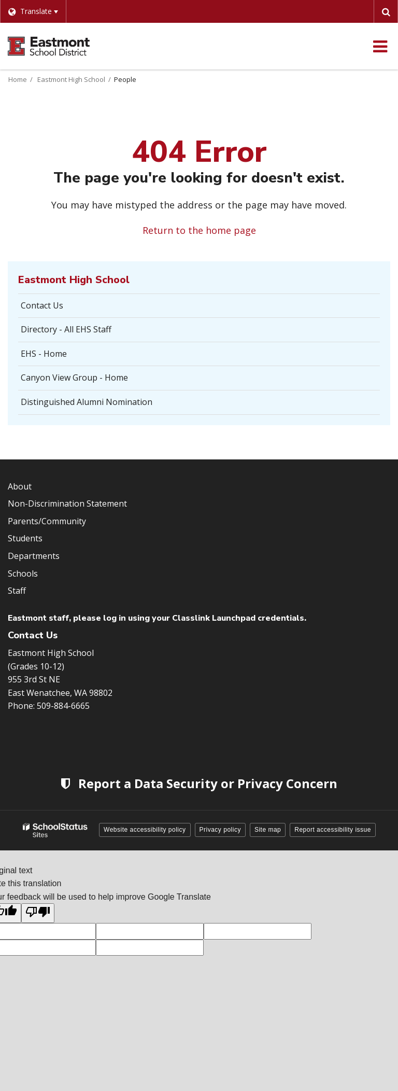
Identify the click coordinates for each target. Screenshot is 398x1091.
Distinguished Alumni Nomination (86, 402)
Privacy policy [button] (220, 829)
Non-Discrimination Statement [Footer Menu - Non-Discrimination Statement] (67, 503)
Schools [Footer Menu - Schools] (23, 573)
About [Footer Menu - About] (20, 486)
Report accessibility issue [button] (332, 829)
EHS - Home (44, 353)
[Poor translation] (37, 913)
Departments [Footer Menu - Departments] (34, 556)
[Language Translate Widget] (33, 11)
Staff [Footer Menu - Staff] (17, 590)
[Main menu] (380, 46)
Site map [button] (267, 829)
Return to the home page (199, 230)
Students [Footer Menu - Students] (25, 538)
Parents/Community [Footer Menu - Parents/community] (47, 521)
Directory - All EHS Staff (66, 329)
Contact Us (42, 305)
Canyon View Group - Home (74, 377)
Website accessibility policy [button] (145, 829)
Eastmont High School (71, 79)
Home (17, 79)
